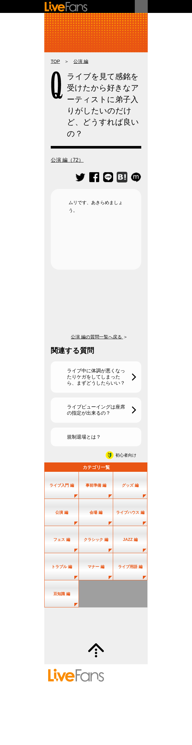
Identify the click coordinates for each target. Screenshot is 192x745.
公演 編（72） (67, 160)
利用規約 (56, 713)
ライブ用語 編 (130, 566)
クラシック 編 (96, 539)
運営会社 (112, 713)
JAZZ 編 (130, 539)
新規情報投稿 (59, 700)
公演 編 (80, 61)
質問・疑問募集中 (96, 625)
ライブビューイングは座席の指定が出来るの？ (96, 410)
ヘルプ (110, 706)
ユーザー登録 (122, 693)
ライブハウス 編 (130, 512)
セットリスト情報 (63, 693)
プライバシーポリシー (84, 713)
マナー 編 (96, 566)
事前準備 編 (96, 485)
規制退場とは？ (84, 437)
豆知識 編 (61, 594)
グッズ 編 (130, 485)
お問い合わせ (129, 706)
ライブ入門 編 (61, 485)
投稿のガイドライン (86, 706)
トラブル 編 (61, 566)
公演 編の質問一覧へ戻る (97, 336)
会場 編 (96, 512)
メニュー (141, 6)
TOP (55, 61)
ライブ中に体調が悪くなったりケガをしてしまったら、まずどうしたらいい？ (96, 377)
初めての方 (58, 706)
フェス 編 (61, 539)
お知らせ (129, 713)
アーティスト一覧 (94, 693)
